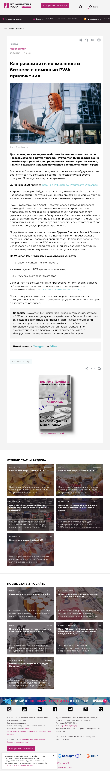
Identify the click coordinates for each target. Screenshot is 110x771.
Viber (54, 346)
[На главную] (17, 7)
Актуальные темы (17, 660)
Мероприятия (18, 48)
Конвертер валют (13, 19)
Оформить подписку (55, 5)
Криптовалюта (94, 19)
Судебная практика (66, 625)
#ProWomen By (21, 361)
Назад (14, 44)
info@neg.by (24, 739)
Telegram (39, 346)
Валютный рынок (66, 591)
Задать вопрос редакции (18, 742)
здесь (26, 728)
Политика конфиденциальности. (19, 765)
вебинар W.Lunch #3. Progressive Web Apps (70, 184)
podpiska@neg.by (37, 739)
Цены (11, 591)
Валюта (39, 19)
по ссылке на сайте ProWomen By (59, 289)
